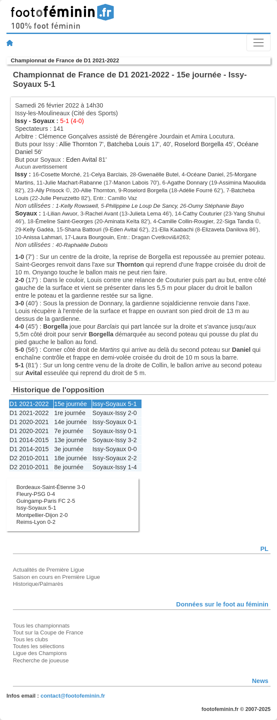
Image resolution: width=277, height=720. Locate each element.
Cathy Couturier (202, 213)
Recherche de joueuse (41, 660)
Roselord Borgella (198, 144)
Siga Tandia (239, 221)
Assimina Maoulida (242, 182)
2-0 (132, 412)
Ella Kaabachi (177, 229)
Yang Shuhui (249, 213)
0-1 (132, 421)
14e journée (70, 421)
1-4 (132, 467)
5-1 (132, 403)
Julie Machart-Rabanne (73, 182)
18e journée (70, 458)
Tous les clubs (30, 639)
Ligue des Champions (40, 653)
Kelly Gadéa (38, 229)
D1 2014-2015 (29, 440)
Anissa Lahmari (42, 237)
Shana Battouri (83, 229)
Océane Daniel (205, 174)
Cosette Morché (60, 174)
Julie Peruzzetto (60, 198)
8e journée (68, 467)
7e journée (68, 431)
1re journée (70, 412)
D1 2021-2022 (29, 403)
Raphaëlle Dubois (86, 245)
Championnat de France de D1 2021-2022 (65, 60)
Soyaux (44, 120)
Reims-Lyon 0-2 (35, 522)
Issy (21, 120)
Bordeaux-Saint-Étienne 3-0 (50, 487)
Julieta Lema (145, 213)
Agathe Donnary (187, 182)
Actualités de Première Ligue (48, 569)
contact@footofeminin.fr (72, 695)
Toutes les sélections (39, 646)
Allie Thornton (78, 144)
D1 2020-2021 (29, 421)
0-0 (132, 449)
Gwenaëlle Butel (158, 174)
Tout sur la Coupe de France (48, 632)
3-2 (132, 440)
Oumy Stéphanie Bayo (216, 206)
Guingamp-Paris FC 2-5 (45, 501)
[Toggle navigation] (258, 42)
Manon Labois (131, 182)
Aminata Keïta (122, 221)
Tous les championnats (41, 625)
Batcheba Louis (128, 144)
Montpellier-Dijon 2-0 (42, 515)
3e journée (68, 449)
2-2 (132, 458)
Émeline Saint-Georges (64, 221)
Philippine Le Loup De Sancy (141, 206)
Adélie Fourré (195, 190)
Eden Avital (81, 159)
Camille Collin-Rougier (185, 221)
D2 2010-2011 (29, 458)
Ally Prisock (49, 190)
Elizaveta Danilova (225, 229)
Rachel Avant (101, 213)
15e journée (70, 403)
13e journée (70, 440)
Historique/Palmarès (38, 584)
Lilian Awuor (62, 213)
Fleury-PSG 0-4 (35, 494)
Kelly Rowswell (79, 206)
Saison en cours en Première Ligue (56, 577)
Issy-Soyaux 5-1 (36, 508)
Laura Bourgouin (93, 237)
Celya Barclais (109, 174)
